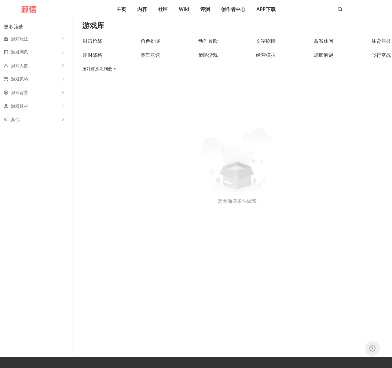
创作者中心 (233, 9)
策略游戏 (208, 60)
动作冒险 (208, 46)
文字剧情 (266, 46)
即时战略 (92, 60)
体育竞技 (381, 46)
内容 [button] (142, 9)
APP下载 (265, 9)
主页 (121, 9)
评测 (205, 9)
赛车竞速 (150, 60)
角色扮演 (150, 46)
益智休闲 (323, 46)
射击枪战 (92, 46)
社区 (163, 9)
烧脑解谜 (323, 60)
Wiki (184, 9)
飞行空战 (381, 60)
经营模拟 (266, 60)
